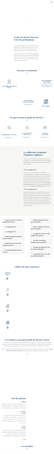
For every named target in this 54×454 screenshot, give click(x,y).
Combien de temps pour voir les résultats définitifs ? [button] (41, 252)
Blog (2, 446)
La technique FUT (32, 193)
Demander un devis (5, 442)
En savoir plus (47, 89)
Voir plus (8, 401)
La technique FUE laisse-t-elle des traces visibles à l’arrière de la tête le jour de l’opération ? (12, 381)
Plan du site (3, 424)
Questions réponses (5, 444)
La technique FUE (32, 174)
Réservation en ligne (5, 426)
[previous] (2, 322)
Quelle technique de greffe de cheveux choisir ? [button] (12, 241)
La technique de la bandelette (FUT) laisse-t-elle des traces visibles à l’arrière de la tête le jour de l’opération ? (39, 382)
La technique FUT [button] (10, 235)
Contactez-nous (4, 440)
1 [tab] (20, 362)
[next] (52, 322)
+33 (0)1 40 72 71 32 (32, 446)
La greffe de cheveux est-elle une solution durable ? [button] (41, 259)
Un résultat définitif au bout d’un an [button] (12, 255)
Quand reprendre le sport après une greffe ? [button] (39, 225)
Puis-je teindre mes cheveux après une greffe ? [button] (40, 231)
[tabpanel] (27, 19)
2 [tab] (22, 362)
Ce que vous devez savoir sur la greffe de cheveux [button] (12, 225)
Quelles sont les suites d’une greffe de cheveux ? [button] (12, 248)
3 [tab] (24, 362)
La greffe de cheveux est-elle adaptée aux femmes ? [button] (41, 238)
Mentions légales (5, 422)
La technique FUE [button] (10, 231)
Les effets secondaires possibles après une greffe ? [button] (40, 245)
